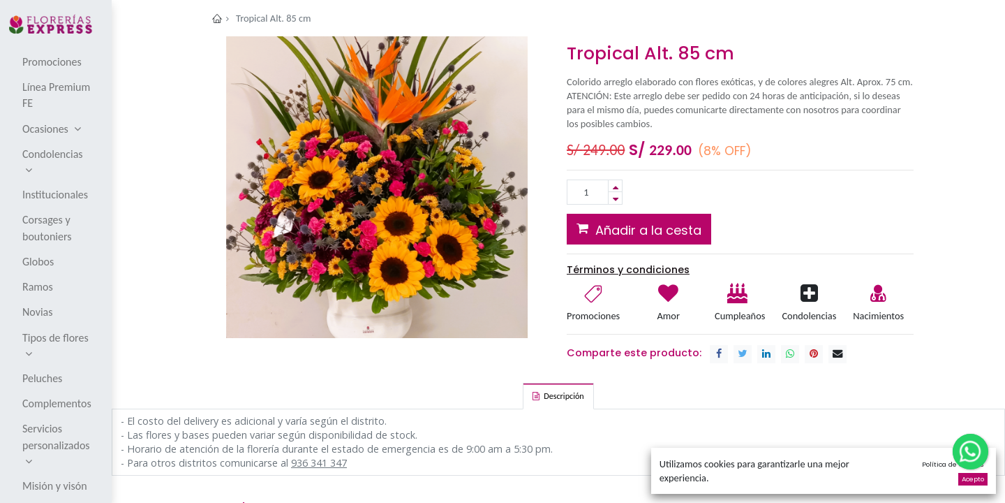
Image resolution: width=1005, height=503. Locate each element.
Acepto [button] (973, 478)
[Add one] (615, 186)
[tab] (558, 396)
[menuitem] (57, 61)
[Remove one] (615, 198)
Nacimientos (878, 315)
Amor (668, 315)
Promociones (593, 315)
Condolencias (809, 315)
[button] (639, 229)
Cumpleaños (739, 315)
